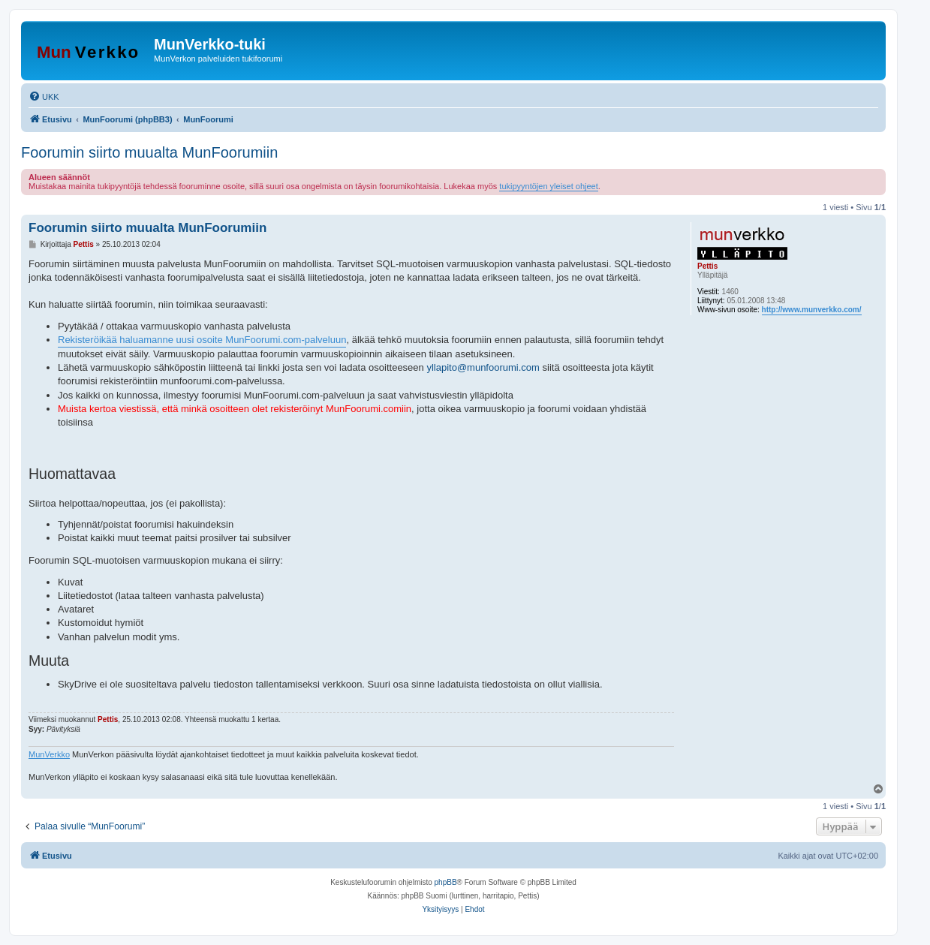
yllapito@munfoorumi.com (482, 367)
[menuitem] (44, 97)
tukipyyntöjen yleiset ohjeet (548, 186)
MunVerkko (49, 754)
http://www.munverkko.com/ (812, 309)
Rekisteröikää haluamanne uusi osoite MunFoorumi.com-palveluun (202, 339)
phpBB (446, 882)
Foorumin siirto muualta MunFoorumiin (149, 152)
